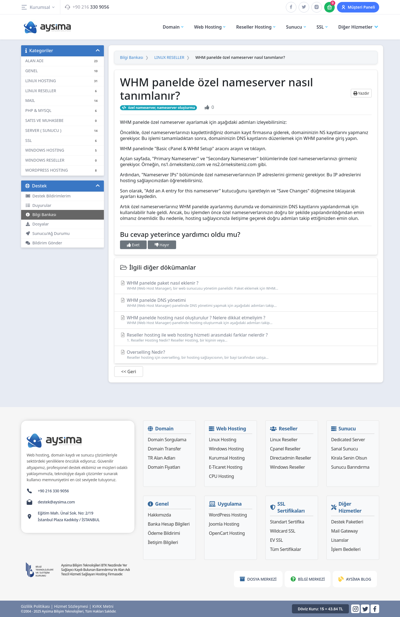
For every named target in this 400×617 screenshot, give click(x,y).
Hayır (162, 244)
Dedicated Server (348, 440)
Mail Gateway (344, 531)
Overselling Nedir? (246, 354)
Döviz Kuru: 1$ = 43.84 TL (320, 608)
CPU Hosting (221, 476)
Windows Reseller (287, 467)
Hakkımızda (159, 515)
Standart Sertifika (287, 522)
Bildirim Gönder (43, 242)
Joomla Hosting (224, 524)
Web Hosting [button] (210, 27)
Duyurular (38, 205)
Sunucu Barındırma (350, 467)
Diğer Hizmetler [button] (358, 27)
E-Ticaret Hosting (225, 467)
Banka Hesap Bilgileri (169, 524)
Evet (133, 244)
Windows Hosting (226, 449)
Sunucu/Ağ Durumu (47, 233)
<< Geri (128, 371)
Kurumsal (38, 7)
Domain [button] (173, 27)
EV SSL (276, 540)
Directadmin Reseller (290, 458)
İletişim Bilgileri (163, 542)
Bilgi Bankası (40, 214)
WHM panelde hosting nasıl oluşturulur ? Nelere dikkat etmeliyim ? (246, 320)
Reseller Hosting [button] (256, 27)
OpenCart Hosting (227, 533)
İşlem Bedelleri (346, 549)
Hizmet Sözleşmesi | (72, 606)
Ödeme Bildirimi (164, 533)
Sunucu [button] (296, 27)
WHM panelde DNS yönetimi (246, 302)
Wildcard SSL (282, 531)
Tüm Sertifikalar (285, 549)
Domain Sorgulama (167, 440)
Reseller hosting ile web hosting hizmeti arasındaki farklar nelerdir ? (246, 337)
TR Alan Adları (161, 458)
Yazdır (361, 93)
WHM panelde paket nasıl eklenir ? (246, 285)
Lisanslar (340, 540)
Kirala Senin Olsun (349, 458)
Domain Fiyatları (164, 467)
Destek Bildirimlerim (48, 196)
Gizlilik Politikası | (37, 606)
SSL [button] (322, 27)
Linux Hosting (222, 440)
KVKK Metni (103, 606)
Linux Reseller (284, 440)
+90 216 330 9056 (53, 490)
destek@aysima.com (56, 502)
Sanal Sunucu (344, 449)
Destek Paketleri (347, 522)
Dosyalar (37, 224)
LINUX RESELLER (169, 57)
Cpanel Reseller (285, 449)
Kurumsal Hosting (227, 458)
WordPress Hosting (228, 515)
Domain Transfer (164, 449)
